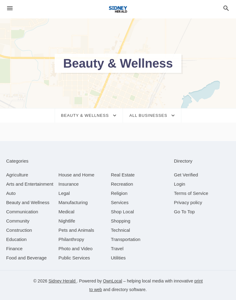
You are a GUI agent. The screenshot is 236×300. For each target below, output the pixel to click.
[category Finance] (14, 248)
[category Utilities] (118, 257)
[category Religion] (119, 193)
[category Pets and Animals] (76, 230)
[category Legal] (64, 193)
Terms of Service (191, 193)
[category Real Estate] (123, 174)
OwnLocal (112, 280)
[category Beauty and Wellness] (27, 202)
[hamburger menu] (10, 8)
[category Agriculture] (17, 174)
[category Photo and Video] (75, 248)
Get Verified (186, 174)
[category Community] (18, 220)
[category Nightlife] (66, 220)
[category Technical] (120, 230)
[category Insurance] (68, 184)
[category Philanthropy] (71, 239)
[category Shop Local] (122, 211)
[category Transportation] (125, 239)
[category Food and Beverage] (26, 257)
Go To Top (184, 211)
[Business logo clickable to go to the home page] (118, 9)
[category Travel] (117, 248)
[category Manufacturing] (73, 202)
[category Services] (120, 202)
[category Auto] (11, 193)
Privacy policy (188, 202)
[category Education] (16, 239)
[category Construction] (19, 230)
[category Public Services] (74, 257)
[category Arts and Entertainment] (29, 184)
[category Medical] (66, 211)
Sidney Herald (63, 280)
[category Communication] (22, 211)
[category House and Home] (76, 174)
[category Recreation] (122, 184)
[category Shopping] (120, 220)
